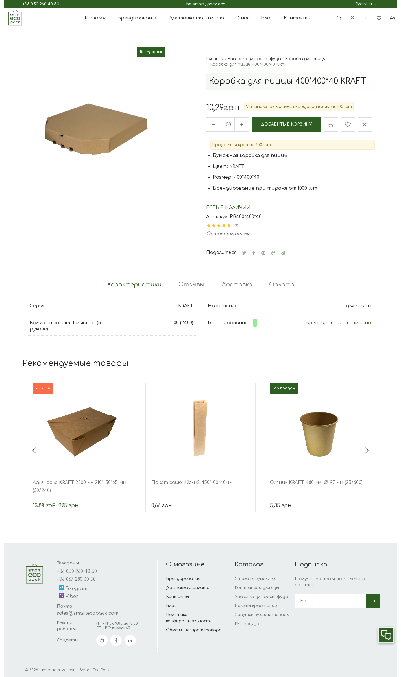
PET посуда (247, 624)
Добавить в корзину (286, 124)
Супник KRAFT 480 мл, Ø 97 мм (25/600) (316, 482)
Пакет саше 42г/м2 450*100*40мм (192, 482)
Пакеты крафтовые (256, 606)
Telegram (73, 588)
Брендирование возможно (338, 322)
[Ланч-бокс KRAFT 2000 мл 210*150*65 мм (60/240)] (82, 428)
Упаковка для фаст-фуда (261, 597)
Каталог (95, 18)
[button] (34, 450)
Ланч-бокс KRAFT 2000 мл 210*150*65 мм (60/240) (79, 486)
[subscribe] (330, 601)
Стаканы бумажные (255, 579)
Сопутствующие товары (262, 615)
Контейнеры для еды (257, 588)
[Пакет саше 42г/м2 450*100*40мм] (200, 428)
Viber (68, 596)
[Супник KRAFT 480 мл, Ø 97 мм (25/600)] (319, 428)
